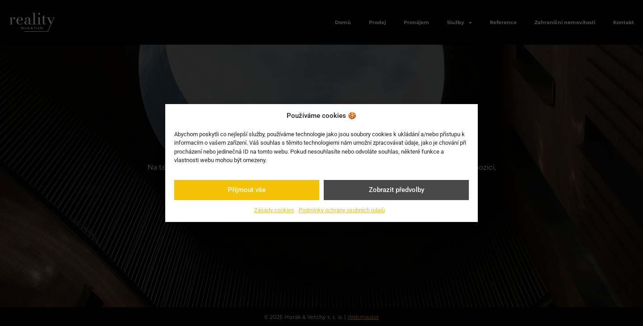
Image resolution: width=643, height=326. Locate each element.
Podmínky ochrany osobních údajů (342, 210)
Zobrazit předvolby (396, 190)
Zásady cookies (274, 210)
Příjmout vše (247, 190)
